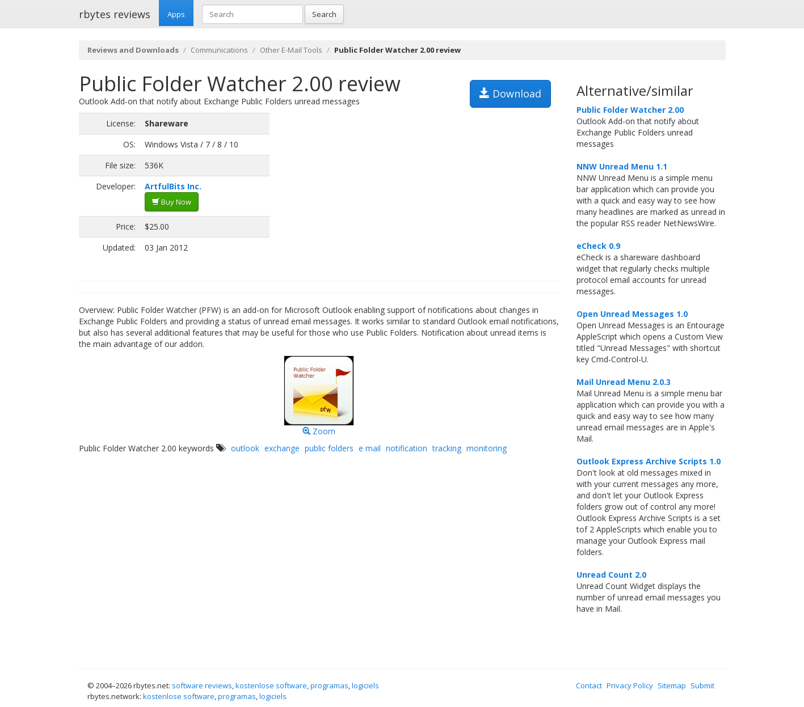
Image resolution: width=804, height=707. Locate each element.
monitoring (486, 448)
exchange (282, 448)
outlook (245, 448)
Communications (219, 50)
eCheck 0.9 (598, 245)
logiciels (365, 685)
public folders (329, 448)
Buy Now (171, 202)
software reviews (202, 685)
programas (329, 685)
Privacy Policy (630, 685)
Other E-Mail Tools (291, 50)
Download (510, 93)
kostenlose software (271, 685)
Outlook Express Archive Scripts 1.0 (648, 461)
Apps (176, 14)
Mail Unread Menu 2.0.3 (623, 381)
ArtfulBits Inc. (173, 186)
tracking (446, 448)
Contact (589, 685)
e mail (370, 448)
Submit (702, 685)
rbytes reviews (114, 14)
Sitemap (672, 685)
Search (324, 14)
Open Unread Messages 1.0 (632, 313)
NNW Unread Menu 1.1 (621, 166)
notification (406, 448)
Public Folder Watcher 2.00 (630, 109)
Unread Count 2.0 (611, 574)
